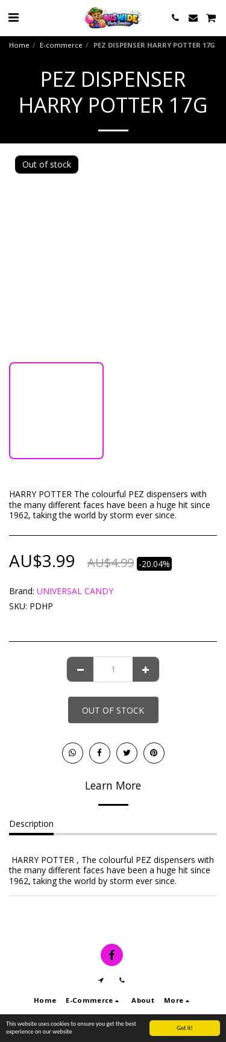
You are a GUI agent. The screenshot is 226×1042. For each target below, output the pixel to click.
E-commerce (61, 44)
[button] (13, 17)
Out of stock (113, 710)
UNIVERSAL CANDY (75, 591)
